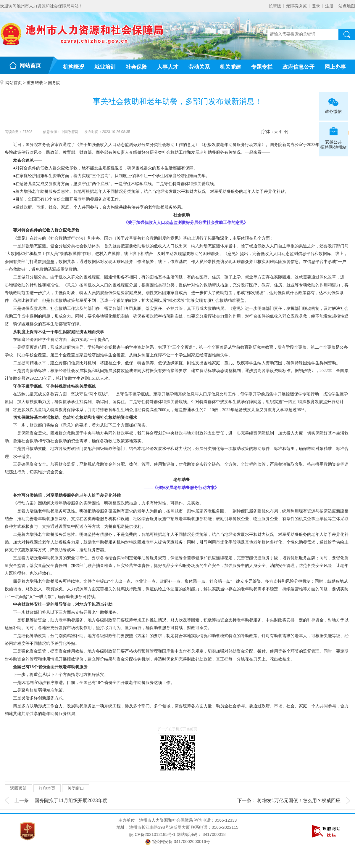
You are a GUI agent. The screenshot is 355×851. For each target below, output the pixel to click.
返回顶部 (18, 788)
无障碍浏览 (296, 6)
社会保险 (136, 67)
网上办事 (335, 67)
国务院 (54, 82)
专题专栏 (261, 67)
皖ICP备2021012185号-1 (152, 834)
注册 (329, 6)
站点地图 (346, 6)
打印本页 (47, 788)
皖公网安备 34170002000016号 (177, 841)
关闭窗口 (75, 788)
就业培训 (105, 67)
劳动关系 (199, 67)
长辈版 (275, 6)
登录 (316, 6)
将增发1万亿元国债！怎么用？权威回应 (299, 800)
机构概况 (73, 67)
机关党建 (230, 67)
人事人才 (167, 67)
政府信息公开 (298, 67)
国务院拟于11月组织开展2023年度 (71, 800)
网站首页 (30, 65)
